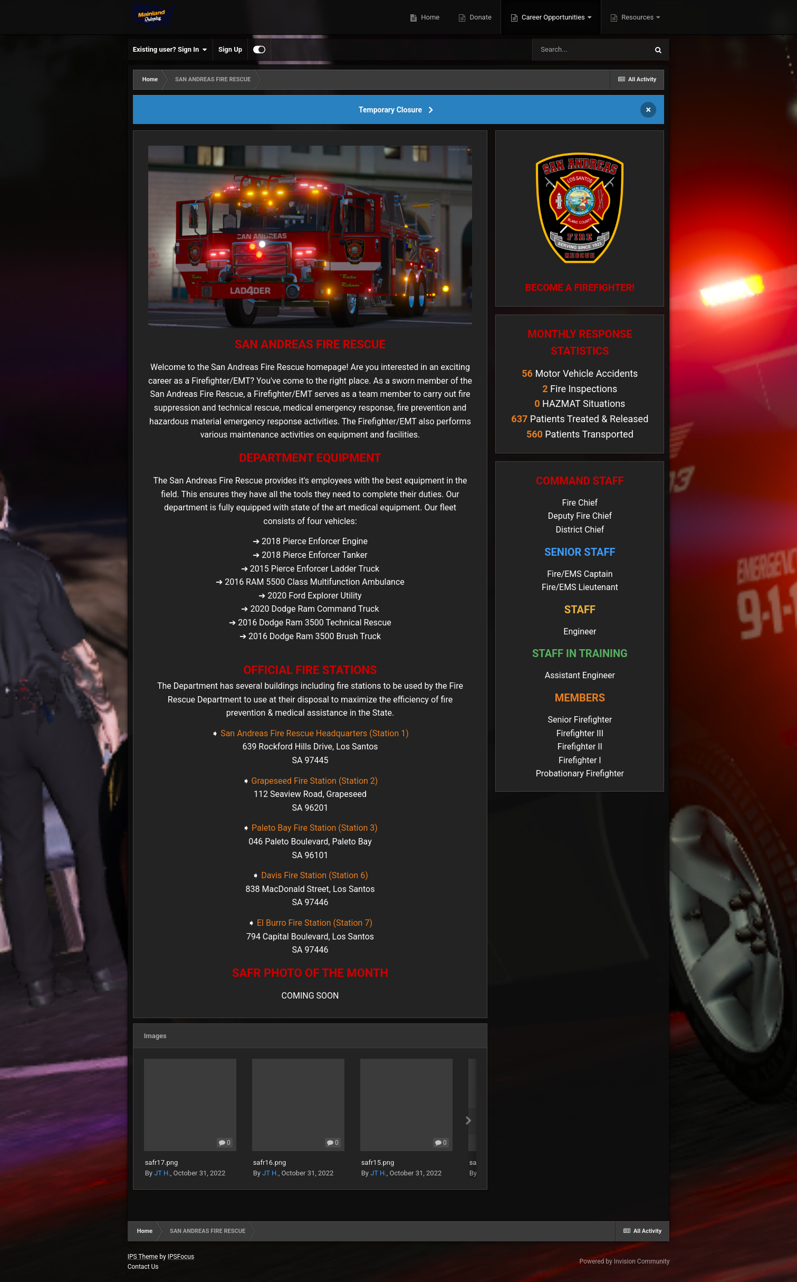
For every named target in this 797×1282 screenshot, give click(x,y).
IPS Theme (143, 1256)
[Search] (589, 50)
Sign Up (230, 49)
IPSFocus (181, 1256)
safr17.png (161, 1162)
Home (429, 17)
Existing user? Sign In (170, 50)
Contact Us (143, 1266)
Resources (637, 17)
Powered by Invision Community (625, 1261)
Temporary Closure (390, 110)
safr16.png (269, 1162)
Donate (480, 17)
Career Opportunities (553, 17)
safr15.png (378, 1162)
